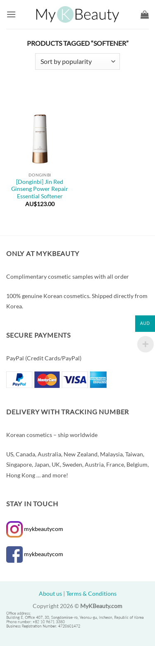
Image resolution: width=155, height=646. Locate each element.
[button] (11, 14)
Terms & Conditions (91, 593)
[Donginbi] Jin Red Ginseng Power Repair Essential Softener (39, 189)
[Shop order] (77, 61)
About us (50, 593)
